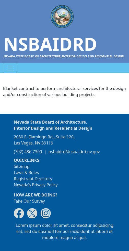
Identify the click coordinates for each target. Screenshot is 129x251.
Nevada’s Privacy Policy (36, 185)
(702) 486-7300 (28, 151)
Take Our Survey (29, 201)
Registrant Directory (33, 178)
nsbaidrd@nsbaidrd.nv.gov (74, 151)
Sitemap (22, 166)
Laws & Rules (26, 172)
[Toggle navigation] (10, 68)
